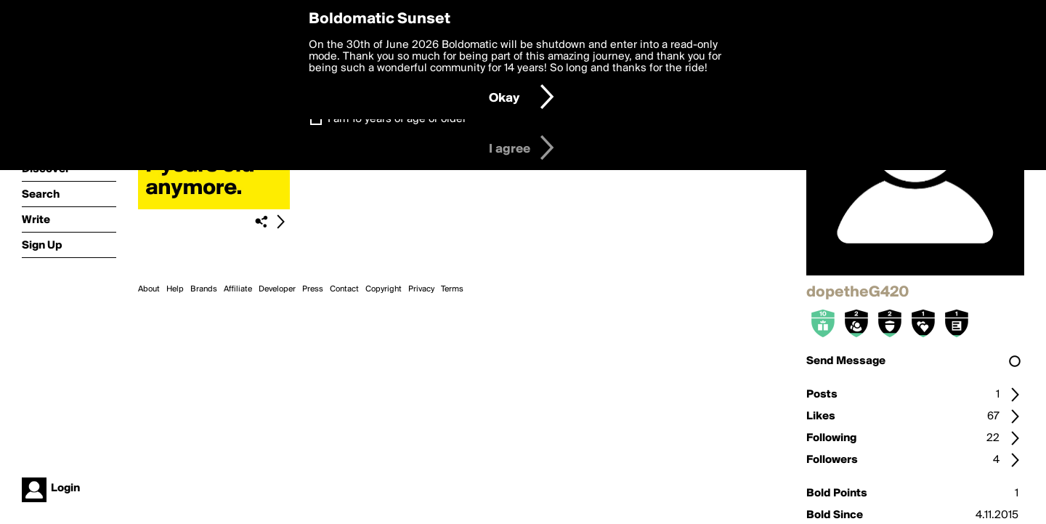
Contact (344, 289)
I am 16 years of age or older (397, 119)
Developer (277, 289)
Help (175, 289)
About (149, 289)
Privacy (421, 289)
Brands (203, 289)
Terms (452, 289)
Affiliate (238, 289)
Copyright (383, 289)
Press (312, 289)
